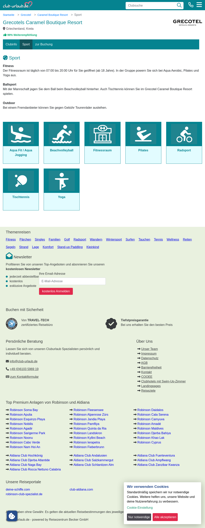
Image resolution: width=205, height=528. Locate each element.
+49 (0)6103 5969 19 (24, 369)
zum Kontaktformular (24, 376)
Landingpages (151, 386)
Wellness (173, 239)
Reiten (187, 239)
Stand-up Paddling (70, 247)
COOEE (146, 376)
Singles (40, 239)
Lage (35, 247)
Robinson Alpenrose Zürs (91, 414)
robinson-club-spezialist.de (24, 494)
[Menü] (199, 4)
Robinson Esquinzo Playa (27, 419)
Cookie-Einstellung (140, 507)
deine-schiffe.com (18, 489)
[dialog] (162, 503)
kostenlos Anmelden (56, 291)
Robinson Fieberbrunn (89, 447)
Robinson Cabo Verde (25, 442)
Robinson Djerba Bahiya (154, 433)
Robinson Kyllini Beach (89, 437)
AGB (144, 362)
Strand (23, 247)
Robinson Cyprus (149, 442)
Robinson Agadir (21, 428)
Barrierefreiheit (151, 367)
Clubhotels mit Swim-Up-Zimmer (163, 381)
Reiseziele (148, 390)
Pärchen (25, 239)
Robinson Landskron (88, 433)
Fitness (11, 239)
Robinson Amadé (149, 423)
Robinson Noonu (21, 437)
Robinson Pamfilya (86, 423)
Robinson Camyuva (150, 419)
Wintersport (114, 239)
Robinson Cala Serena (152, 414)
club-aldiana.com (81, 489)
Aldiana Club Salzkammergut (93, 460)
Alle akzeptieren (165, 517)
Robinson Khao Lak (150, 437)
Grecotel (26, 14)
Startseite (8, 14)
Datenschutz (149, 358)
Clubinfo (11, 44)
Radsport (80, 239)
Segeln (10, 247)
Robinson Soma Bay (24, 410)
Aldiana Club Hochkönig (26, 455)
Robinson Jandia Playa (89, 419)
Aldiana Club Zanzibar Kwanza (158, 464)
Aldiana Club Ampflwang (154, 460)
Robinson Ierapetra (87, 442)
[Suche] (179, 5)
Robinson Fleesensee (89, 410)
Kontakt (146, 372)
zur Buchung (44, 44)
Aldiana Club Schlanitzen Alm (93, 464)
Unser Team (149, 349)
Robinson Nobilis (21, 423)
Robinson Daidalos (150, 410)
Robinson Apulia (21, 414)
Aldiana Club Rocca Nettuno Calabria (35, 469)
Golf (67, 239)
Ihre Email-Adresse (52, 273)
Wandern (96, 239)
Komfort (48, 247)
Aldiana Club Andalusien (90, 455)
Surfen (130, 239)
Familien (54, 239)
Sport (26, 44)
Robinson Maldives (150, 428)
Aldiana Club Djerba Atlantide (30, 460)
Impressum (149, 353)
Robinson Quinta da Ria (90, 428)
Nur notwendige (139, 517)
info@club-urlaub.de (23, 361)
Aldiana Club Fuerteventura (156, 455)
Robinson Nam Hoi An (25, 447)
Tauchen (144, 239)
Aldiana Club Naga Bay (26, 464)
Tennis (158, 239)
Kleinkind (93, 247)
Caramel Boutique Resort (52, 14)
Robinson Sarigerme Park (27, 433)
